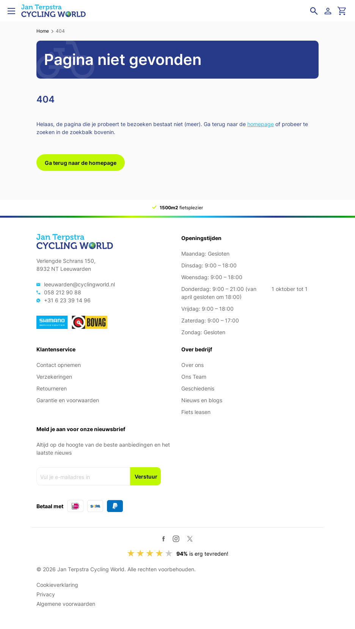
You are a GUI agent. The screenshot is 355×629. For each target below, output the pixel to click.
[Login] (329, 11)
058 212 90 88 (62, 292)
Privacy (45, 594)
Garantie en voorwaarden (67, 400)
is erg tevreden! (202, 553)
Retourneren (51, 388)
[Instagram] (176, 538)
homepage (260, 124)
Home (42, 31)
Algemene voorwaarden (65, 604)
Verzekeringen (54, 376)
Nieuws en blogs (201, 400)
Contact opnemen (58, 365)
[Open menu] (11, 11)
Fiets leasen (195, 412)
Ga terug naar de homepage (80, 163)
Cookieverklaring (57, 585)
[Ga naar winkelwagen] (342, 11)
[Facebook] (163, 539)
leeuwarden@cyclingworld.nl (79, 284)
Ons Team (193, 376)
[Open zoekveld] (314, 11)
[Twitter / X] (190, 539)
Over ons (192, 365)
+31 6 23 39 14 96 (67, 300)
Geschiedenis (197, 388)
